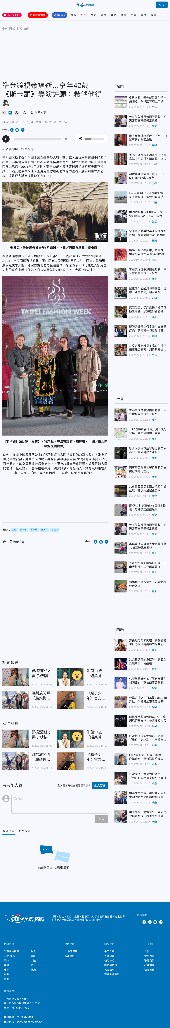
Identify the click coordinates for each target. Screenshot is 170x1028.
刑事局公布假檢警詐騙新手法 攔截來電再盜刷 (148, 469)
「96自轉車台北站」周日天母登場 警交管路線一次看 (148, 431)
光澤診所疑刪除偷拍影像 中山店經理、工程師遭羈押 (147, 564)
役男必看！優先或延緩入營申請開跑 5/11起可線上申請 (147, 99)
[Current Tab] (8, 831)
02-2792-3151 (25, 1017)
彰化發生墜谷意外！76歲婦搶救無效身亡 (148, 584)
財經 (154, 164)
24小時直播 (71, 951)
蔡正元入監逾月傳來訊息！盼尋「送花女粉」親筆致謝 (147, 290)
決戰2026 (59, 15)
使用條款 (109, 960)
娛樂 (113, 15)
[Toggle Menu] (165, 15)
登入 (161, 5)
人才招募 (109, 956)
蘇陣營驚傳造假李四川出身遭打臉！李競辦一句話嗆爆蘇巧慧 (147, 328)
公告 (146, 951)
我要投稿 (149, 969)
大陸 (153, 15)
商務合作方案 (112, 974)
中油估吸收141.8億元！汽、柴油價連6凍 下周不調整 (147, 214)
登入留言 (100, 785)
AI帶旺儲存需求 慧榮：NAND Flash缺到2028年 (148, 176)
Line (155, 922)
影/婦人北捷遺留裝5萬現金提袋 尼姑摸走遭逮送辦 (147, 507)
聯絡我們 (149, 960)
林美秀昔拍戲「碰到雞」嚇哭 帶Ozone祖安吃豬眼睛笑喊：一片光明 (148, 795)
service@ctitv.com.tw (29, 1022)
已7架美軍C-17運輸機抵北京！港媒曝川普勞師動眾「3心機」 (147, 195)
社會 (103, 15)
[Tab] (24, 831)
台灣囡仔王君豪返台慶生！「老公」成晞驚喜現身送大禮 (147, 776)
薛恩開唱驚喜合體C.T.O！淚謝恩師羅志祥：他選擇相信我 (147, 718)
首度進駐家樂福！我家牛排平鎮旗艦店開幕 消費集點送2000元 (148, 348)
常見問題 (149, 956)
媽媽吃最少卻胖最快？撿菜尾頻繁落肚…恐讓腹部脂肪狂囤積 (147, 309)
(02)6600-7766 (20, 1008)
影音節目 (69, 956)
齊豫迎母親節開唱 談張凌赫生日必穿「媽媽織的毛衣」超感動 (147, 642)
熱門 (83, 15)
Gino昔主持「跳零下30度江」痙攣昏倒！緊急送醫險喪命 (148, 757)
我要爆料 (149, 965)
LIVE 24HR (13, 15)
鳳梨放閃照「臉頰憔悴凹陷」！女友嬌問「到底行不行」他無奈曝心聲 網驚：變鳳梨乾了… (40, 696)
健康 (154, 317)
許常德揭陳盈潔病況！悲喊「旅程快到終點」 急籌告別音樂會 (147, 738)
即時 (73, 15)
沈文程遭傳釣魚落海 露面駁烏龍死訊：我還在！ (147, 661)
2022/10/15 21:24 (21, 122)
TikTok (161, 922)
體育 (123, 15)
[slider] (36, 139)
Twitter (139, 922)
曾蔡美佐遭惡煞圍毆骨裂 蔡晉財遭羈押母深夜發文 (147, 271)
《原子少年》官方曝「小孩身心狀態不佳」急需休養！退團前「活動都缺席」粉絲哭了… (96, 696)
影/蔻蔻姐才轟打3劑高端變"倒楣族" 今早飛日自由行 (41, 673)
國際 (143, 15)
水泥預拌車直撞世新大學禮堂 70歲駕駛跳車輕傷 (148, 545)
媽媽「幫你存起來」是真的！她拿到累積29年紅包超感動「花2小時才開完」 (147, 252)
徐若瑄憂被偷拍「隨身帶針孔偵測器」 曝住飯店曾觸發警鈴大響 (147, 681)
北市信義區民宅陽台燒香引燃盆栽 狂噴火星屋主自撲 (147, 488)
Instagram (150, 922)
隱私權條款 (110, 965)
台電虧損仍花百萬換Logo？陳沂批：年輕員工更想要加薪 (148, 699)
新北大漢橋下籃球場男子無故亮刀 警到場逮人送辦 (147, 450)
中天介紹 (109, 951)
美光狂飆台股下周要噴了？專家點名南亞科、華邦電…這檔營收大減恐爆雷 (147, 157)
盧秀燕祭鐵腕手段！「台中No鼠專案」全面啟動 (148, 137)
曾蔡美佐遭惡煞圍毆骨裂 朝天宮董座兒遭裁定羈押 (147, 118)
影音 (33, 965)
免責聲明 (109, 969)
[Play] (6, 139)
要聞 (93, 15)
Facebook (144, 922)
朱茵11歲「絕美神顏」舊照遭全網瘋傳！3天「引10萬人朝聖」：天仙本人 (97, 673)
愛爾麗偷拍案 (37, 15)
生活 (133, 15)
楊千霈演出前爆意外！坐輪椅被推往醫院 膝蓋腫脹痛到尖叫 (147, 814)
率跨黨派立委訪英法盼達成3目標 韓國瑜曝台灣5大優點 (147, 233)
